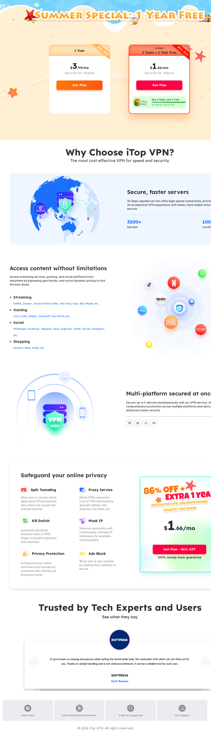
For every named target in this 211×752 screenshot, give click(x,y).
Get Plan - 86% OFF (179, 549)
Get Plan (79, 85)
